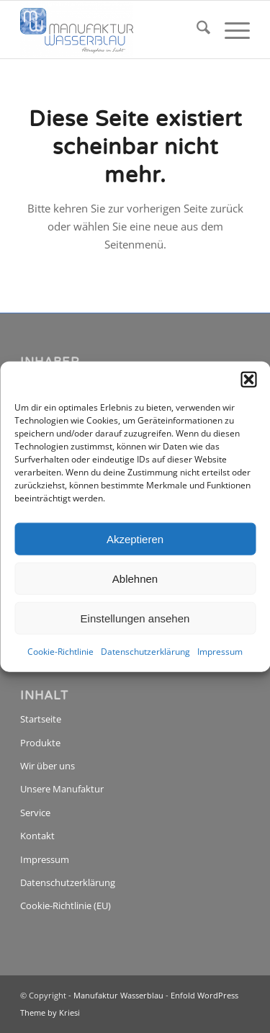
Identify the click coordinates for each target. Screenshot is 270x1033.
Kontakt (37, 835)
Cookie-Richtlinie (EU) (65, 905)
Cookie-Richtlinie (60, 651)
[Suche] (196, 29)
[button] (248, 379)
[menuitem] (196, 29)
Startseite (40, 718)
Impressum (220, 651)
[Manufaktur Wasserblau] (112, 29)
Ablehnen (135, 578)
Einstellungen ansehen (135, 618)
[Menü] (230, 29)
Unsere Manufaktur (62, 788)
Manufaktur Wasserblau (118, 995)
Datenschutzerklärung (145, 651)
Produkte (40, 742)
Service (35, 812)
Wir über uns (47, 765)
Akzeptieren (135, 538)
